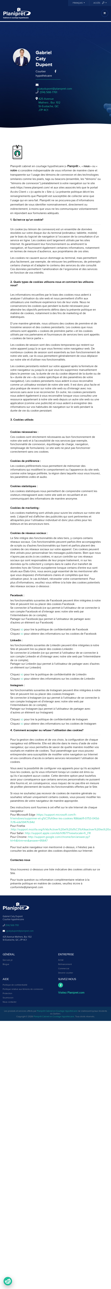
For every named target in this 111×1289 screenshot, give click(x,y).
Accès (99, 3)
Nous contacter (9, 1002)
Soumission (8, 998)
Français (78, 3)
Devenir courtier (65, 973)
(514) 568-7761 (48, 92)
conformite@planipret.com (26, 887)
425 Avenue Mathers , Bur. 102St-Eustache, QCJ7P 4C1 (49, 104)
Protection (7, 993)
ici (22, 629)
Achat (60, 960)
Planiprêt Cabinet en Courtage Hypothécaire (57, 1011)
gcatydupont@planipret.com (54, 88)
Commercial (63, 969)
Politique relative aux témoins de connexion (23, 989)
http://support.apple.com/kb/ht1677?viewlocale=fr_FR (58, 833)
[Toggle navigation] (104, 13)
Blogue (6, 964)
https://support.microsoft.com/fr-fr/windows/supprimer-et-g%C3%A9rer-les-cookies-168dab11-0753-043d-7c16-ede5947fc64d (55, 818)
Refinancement (65, 964)
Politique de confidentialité (15, 985)
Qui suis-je (8, 960)
